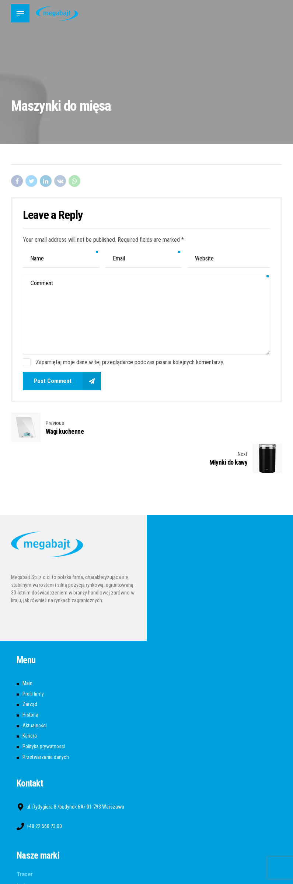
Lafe (22, 855)
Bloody (25, 879)
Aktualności (34, 695)
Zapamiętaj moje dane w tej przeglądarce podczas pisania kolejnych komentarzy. (130, 362)
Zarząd (29, 674)
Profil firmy (33, 663)
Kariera (29, 705)
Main (27, 653)
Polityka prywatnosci (44, 716)
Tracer (25, 843)
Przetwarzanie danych (45, 726)
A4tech (26, 867)
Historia (30, 684)
